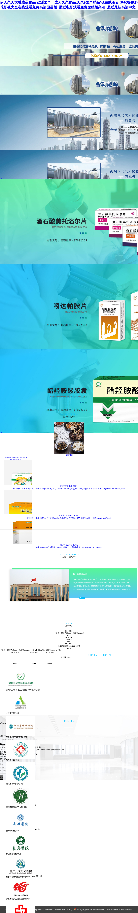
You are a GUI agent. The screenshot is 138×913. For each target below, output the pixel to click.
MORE (82, 598)
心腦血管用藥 (119, 421)
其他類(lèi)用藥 (129, 421)
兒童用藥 (111, 421)
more (69, 635)
